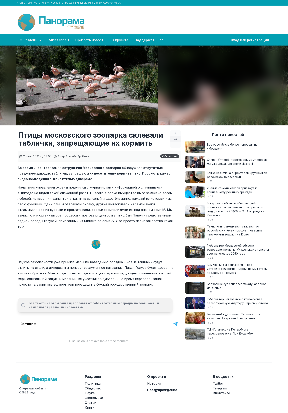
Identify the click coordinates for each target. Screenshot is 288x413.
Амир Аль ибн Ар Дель (71, 156)
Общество (169, 156)
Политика (93, 383)
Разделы (30, 40)
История (154, 383)
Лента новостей (228, 134)
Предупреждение (162, 390)
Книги (89, 407)
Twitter (218, 383)
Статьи (90, 403)
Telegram (220, 388)
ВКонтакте (221, 393)
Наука (90, 393)
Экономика (94, 398)
